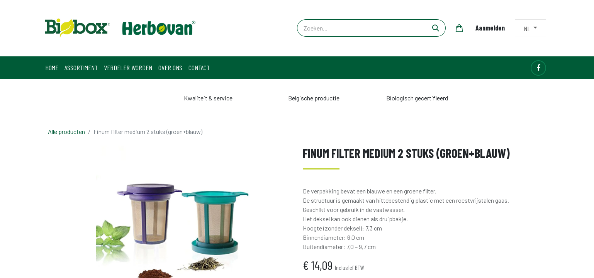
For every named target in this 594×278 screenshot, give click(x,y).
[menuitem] (51, 67)
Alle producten (66, 131)
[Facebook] (538, 68)
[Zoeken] (436, 28)
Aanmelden (490, 28)
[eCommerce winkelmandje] (459, 28)
